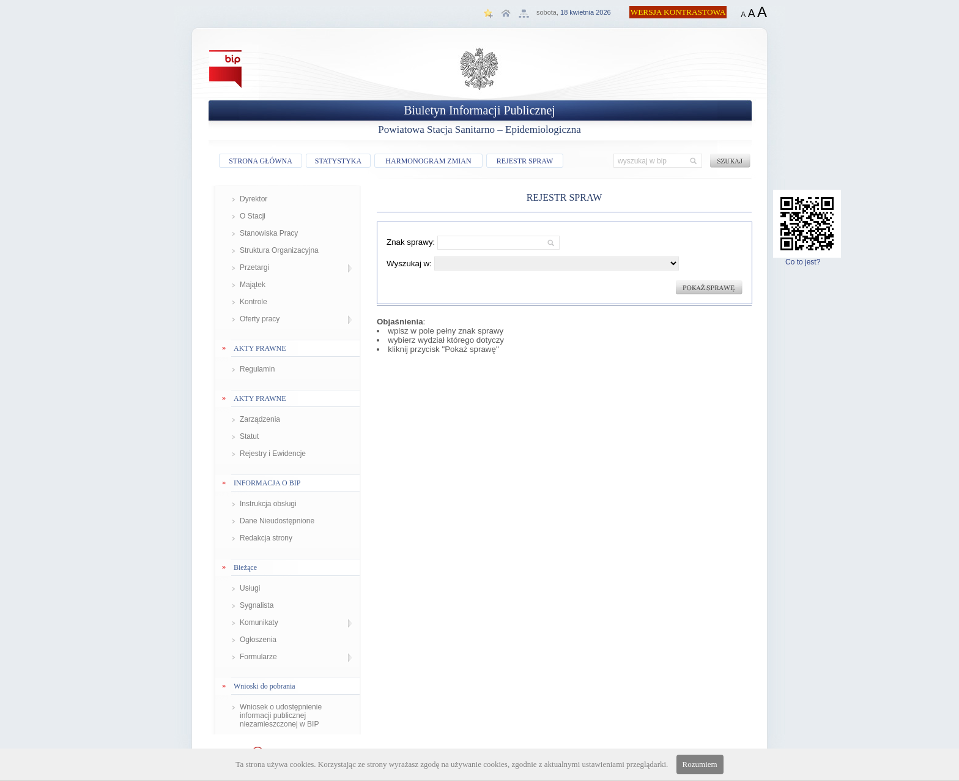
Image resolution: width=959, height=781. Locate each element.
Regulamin (257, 369)
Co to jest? (807, 258)
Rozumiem (700, 764)
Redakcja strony (266, 538)
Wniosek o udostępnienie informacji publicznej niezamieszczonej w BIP (281, 715)
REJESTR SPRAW (525, 161)
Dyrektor (253, 199)
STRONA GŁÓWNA (260, 161)
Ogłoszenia (258, 639)
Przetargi (254, 267)
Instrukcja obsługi (268, 503)
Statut (249, 436)
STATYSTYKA (338, 161)
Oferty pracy (260, 319)
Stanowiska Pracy (269, 233)
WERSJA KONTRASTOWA (678, 12)
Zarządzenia (260, 419)
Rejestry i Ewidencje (273, 453)
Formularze (258, 656)
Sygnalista (256, 605)
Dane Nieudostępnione (277, 521)
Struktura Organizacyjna (279, 250)
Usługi (250, 588)
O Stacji (252, 216)
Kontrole (253, 301)
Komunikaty (259, 622)
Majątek (252, 284)
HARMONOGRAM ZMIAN (428, 161)
